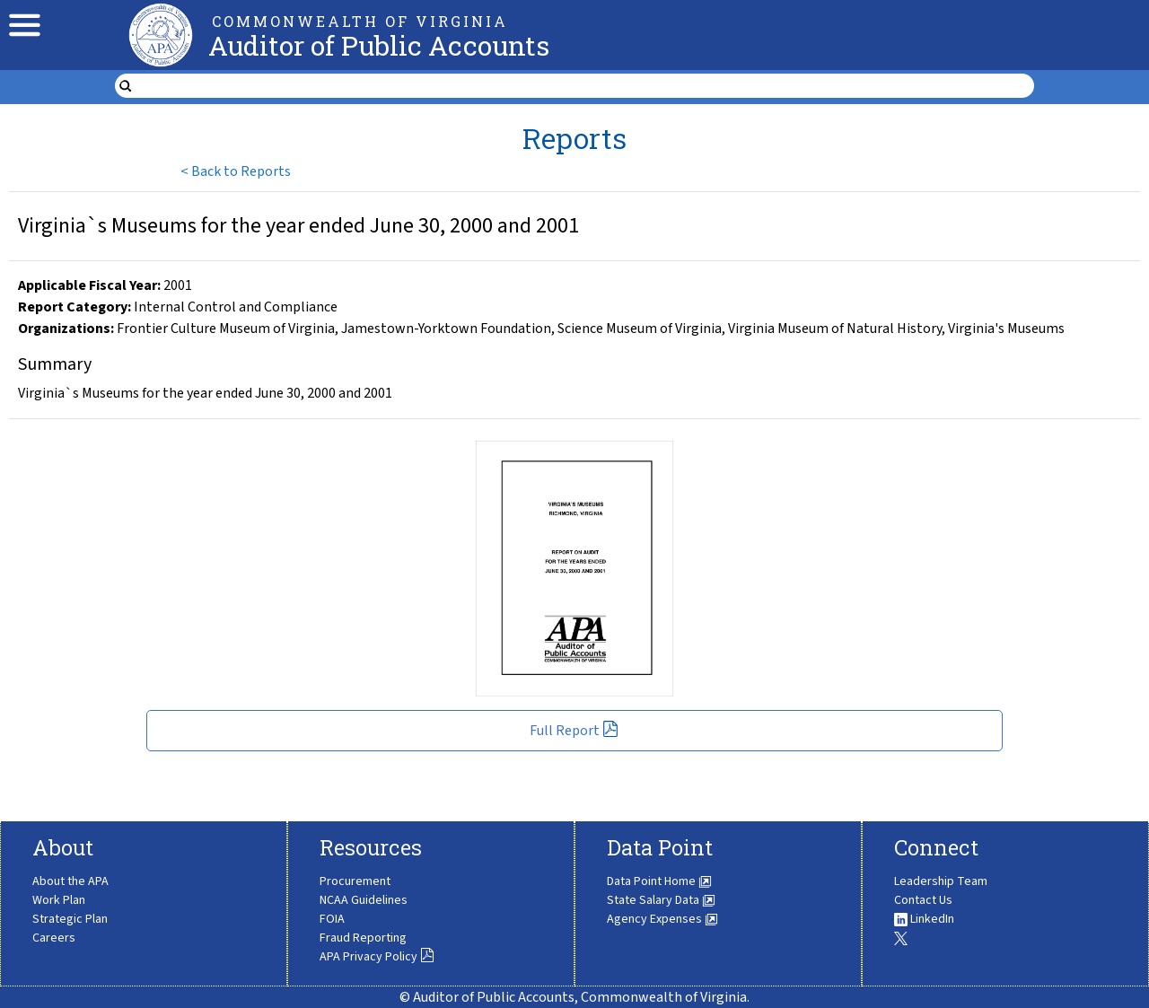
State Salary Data (661, 900)
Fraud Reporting (363, 938)
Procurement (355, 881)
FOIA (332, 919)
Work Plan (58, 900)
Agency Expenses (662, 919)
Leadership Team (940, 881)
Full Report (574, 730)
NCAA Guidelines (364, 900)
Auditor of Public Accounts (378, 45)
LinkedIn (924, 919)
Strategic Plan (70, 919)
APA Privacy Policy (377, 957)
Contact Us (923, 900)
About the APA (70, 881)
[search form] (585, 86)
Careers (53, 938)
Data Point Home (659, 881)
